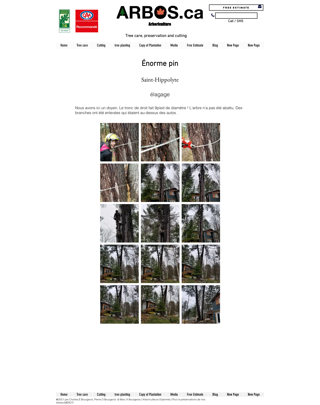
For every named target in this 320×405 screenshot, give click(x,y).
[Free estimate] (236, 7)
